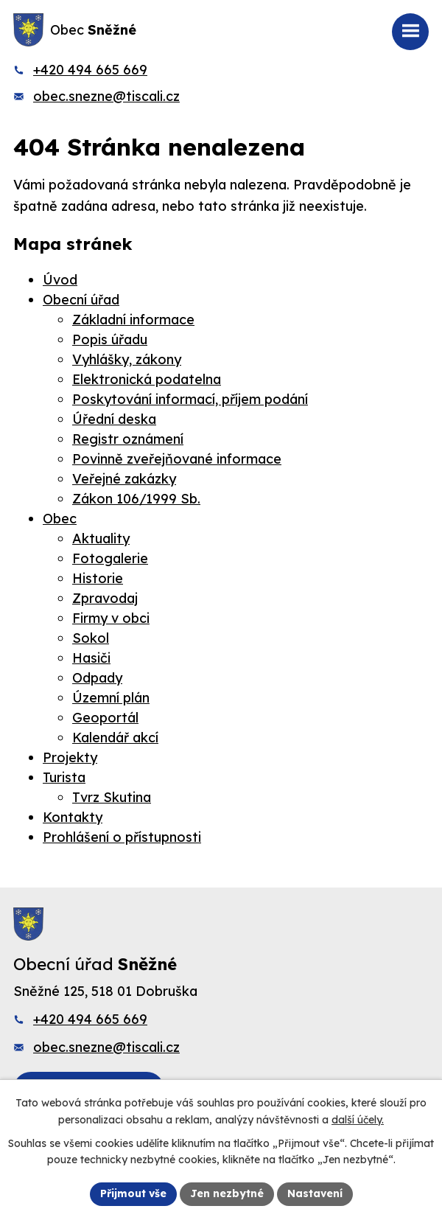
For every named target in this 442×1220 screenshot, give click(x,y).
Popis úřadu (109, 339)
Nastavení (315, 1193)
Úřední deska (114, 419)
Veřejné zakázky (124, 478)
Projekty (70, 757)
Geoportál (105, 717)
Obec (60, 518)
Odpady (97, 677)
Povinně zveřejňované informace (176, 458)
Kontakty (72, 817)
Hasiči (91, 657)
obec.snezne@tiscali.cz (106, 96)
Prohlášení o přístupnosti (122, 837)
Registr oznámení (127, 439)
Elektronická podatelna (146, 379)
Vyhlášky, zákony (126, 359)
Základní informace (133, 319)
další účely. (358, 1119)
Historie (97, 578)
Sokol (90, 638)
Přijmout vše (133, 1193)
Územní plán (111, 697)
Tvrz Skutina (111, 797)
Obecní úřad (81, 299)
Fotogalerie (110, 558)
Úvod (60, 279)
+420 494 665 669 (90, 69)
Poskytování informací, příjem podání (190, 399)
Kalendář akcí (115, 737)
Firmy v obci (111, 618)
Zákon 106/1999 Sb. (136, 498)
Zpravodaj (105, 598)
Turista (64, 777)
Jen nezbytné (227, 1193)
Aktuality (101, 538)
